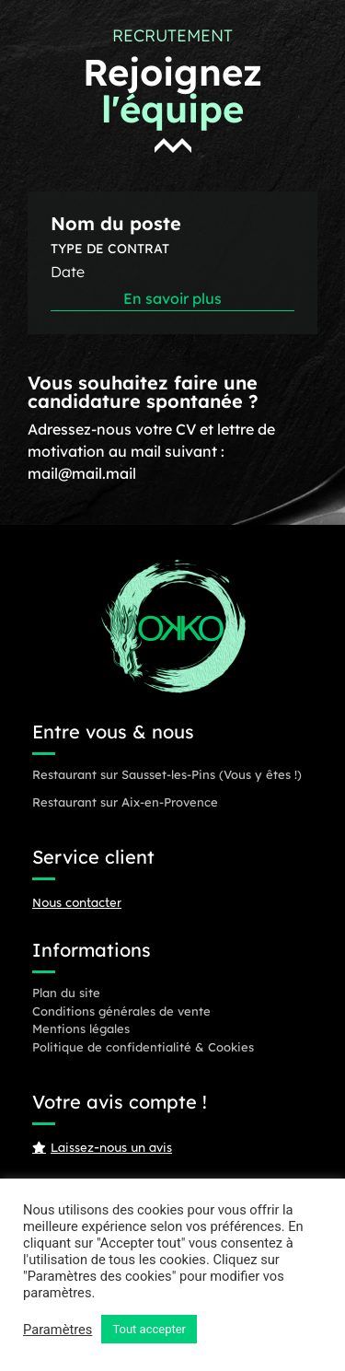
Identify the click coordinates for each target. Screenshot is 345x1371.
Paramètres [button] (57, 1329)
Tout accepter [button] (149, 1329)
